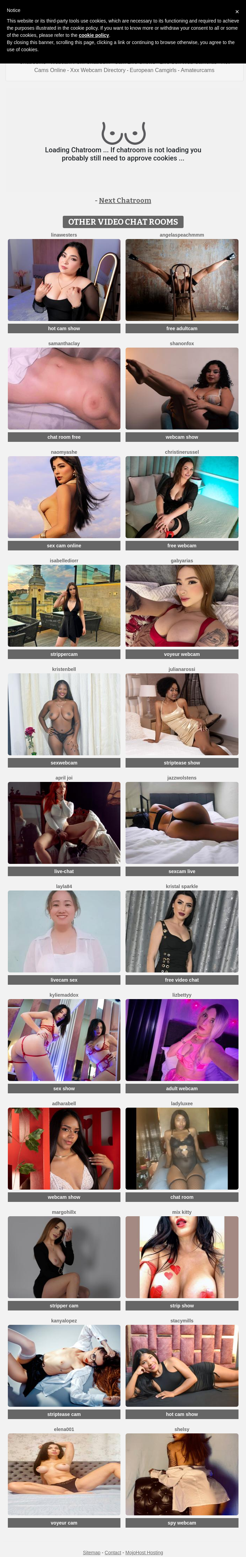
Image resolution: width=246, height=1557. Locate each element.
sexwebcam (63, 763)
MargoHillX (64, 1212)
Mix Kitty (182, 1212)
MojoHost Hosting (144, 1552)
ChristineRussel (182, 452)
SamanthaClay (64, 343)
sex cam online (64, 545)
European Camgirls (153, 70)
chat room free (64, 437)
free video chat (182, 980)
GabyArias (182, 560)
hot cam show (64, 328)
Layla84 (64, 886)
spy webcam (182, 1523)
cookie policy (94, 35)
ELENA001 (64, 1429)
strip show (182, 1305)
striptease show (182, 763)
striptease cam (64, 1414)
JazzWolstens (182, 778)
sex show (64, 1088)
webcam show (182, 437)
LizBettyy (181, 995)
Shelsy (181, 1429)
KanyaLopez (64, 1320)
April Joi (64, 778)
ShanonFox (182, 343)
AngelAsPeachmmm (182, 235)
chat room (181, 1197)
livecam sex (63, 980)
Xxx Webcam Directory (97, 70)
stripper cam (64, 1305)
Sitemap (91, 1552)
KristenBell (64, 669)
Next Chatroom (125, 200)
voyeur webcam (182, 654)
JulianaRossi (182, 669)
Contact (113, 1552)
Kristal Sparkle (182, 886)
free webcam (182, 545)
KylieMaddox (63, 995)
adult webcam (182, 1088)
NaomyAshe (64, 452)
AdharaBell (64, 1103)
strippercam (64, 654)
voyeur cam (64, 1523)
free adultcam (182, 328)
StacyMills (181, 1320)
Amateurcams (198, 70)
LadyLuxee (182, 1103)
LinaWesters (64, 235)
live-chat (64, 871)
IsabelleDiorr (64, 560)
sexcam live (182, 871)
